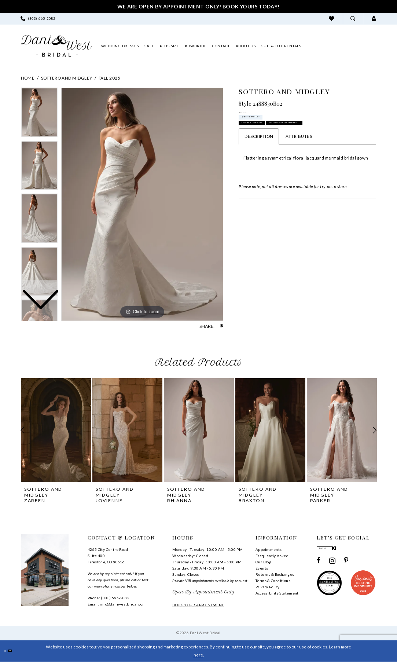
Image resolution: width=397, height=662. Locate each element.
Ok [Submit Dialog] (21, 650)
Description (259, 178)
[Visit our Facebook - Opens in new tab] (318, 566)
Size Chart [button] (250, 115)
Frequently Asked (272, 555)
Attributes (299, 178)
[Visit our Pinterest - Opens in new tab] (346, 566)
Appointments (269, 549)
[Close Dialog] (8, 651)
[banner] (56, 46)
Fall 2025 (109, 78)
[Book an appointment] (341, 46)
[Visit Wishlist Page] (332, 18)
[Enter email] (346, 551)
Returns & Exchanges (275, 574)
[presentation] (56, 430)
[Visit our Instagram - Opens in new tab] (332, 566)
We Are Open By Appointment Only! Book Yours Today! (198, 6)
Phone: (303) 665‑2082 (108, 598)
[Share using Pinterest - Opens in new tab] (221, 326)
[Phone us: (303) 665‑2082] (37, 18)
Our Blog (263, 562)
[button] (374, 18)
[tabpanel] (142, 204)
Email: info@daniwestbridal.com (117, 604)
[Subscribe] (371, 551)
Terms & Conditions (273, 580)
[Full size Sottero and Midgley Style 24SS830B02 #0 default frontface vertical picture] (142, 204)
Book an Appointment (276, 145)
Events (262, 568)
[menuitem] (37, 18)
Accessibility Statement (277, 593)
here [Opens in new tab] (198, 654)
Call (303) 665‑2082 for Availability (293, 160)
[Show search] (353, 18)
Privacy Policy (267, 587)
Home (28, 78)
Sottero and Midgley (66, 78)
